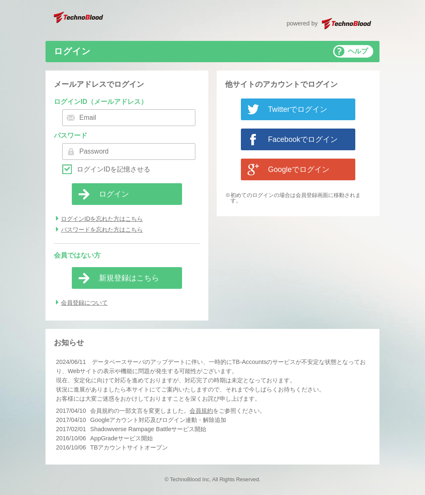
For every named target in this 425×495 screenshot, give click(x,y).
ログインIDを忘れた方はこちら (102, 218)
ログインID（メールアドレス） (100, 101)
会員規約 (201, 410)
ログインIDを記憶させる (113, 169)
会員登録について (84, 302)
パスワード (70, 135)
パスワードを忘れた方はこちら (102, 229)
